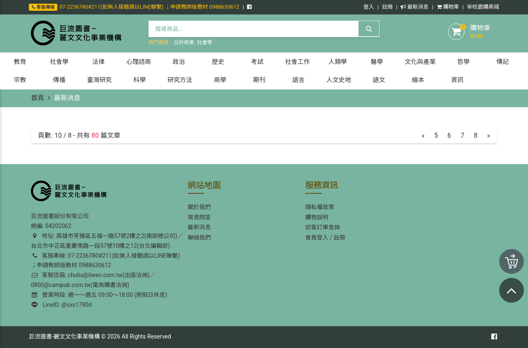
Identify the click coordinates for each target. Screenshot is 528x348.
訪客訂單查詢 (322, 227)
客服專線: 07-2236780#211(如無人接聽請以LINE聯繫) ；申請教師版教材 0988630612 (105, 260)
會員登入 (316, 237)
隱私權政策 (319, 207)
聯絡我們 (199, 237)
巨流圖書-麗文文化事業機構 (64, 336)
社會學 (204, 42)
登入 (368, 7)
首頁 (37, 98)
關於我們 (199, 207)
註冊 (387, 7)
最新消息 (415, 7)
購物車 (448, 7)
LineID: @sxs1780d (61, 304)
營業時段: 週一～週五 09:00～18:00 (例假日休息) (99, 295)
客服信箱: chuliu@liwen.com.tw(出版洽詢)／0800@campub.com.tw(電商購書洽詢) (93, 280)
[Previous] (423, 136)
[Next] (488, 136)
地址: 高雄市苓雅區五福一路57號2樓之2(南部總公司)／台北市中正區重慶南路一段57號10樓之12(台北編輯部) (107, 241)
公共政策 (184, 42)
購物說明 (316, 217)
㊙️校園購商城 (483, 7)
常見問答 (199, 217)
